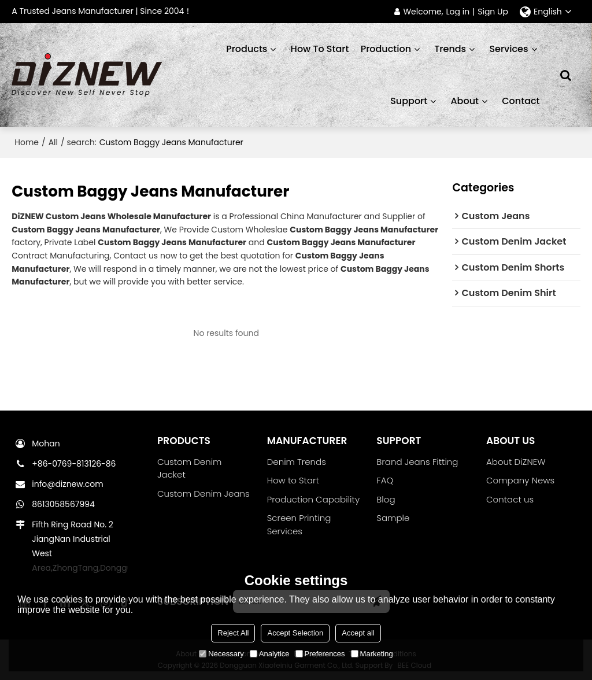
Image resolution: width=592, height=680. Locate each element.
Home (26, 142)
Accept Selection (295, 633)
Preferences (320, 653)
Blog (385, 499)
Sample (392, 518)
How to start (320, 49)
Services (508, 49)
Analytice (270, 653)
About (464, 101)
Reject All (233, 633)
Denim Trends (296, 462)
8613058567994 (63, 504)
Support (408, 101)
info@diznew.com (67, 484)
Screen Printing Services (299, 524)
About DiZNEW (516, 462)
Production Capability (313, 499)
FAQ (384, 480)
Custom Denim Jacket (189, 468)
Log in (458, 12)
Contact (520, 101)
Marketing (372, 653)
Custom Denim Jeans (203, 493)
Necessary (221, 653)
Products (246, 49)
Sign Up (493, 12)
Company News (520, 480)
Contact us (510, 499)
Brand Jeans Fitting (417, 462)
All (53, 142)
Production (386, 49)
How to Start (293, 480)
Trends (450, 49)
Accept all (358, 633)
